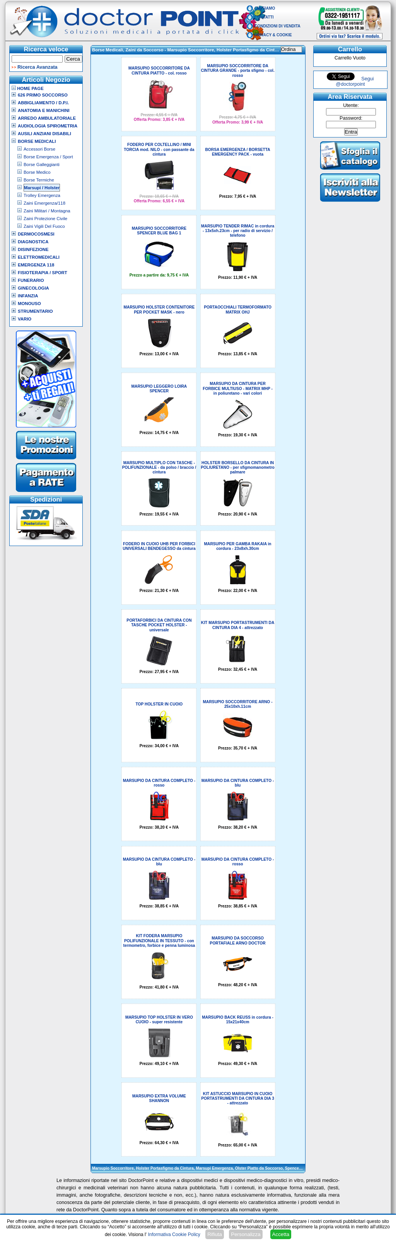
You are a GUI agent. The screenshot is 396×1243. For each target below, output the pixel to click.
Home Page (28, 88)
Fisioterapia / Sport (42, 272)
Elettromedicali (39, 257)
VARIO (24, 319)
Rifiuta (214, 1234)
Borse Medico (37, 172)
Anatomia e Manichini (44, 110)
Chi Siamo (264, 8)
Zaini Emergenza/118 (44, 203)
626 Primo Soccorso (43, 95)
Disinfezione (33, 249)
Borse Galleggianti (42, 164)
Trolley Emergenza (42, 195)
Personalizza (245, 1234)
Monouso (29, 303)
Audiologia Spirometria (47, 126)
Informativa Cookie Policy (174, 1234)
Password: (351, 118)
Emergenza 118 (36, 265)
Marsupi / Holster (42, 187)
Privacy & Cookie (273, 35)
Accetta (280, 1234)
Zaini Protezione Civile (45, 218)
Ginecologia (33, 288)
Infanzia (28, 295)
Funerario (31, 280)
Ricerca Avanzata (37, 67)
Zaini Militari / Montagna (47, 211)
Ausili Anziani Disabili (44, 133)
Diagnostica (33, 241)
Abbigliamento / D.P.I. (43, 102)
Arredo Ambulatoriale (47, 118)
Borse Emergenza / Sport (48, 156)
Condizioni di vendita (277, 26)
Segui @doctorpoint (355, 81)
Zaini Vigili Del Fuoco (44, 226)
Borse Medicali (37, 141)
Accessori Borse (39, 149)
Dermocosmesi (36, 234)
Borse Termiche (39, 180)
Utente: (351, 105)
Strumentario (35, 311)
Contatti (264, 17)
